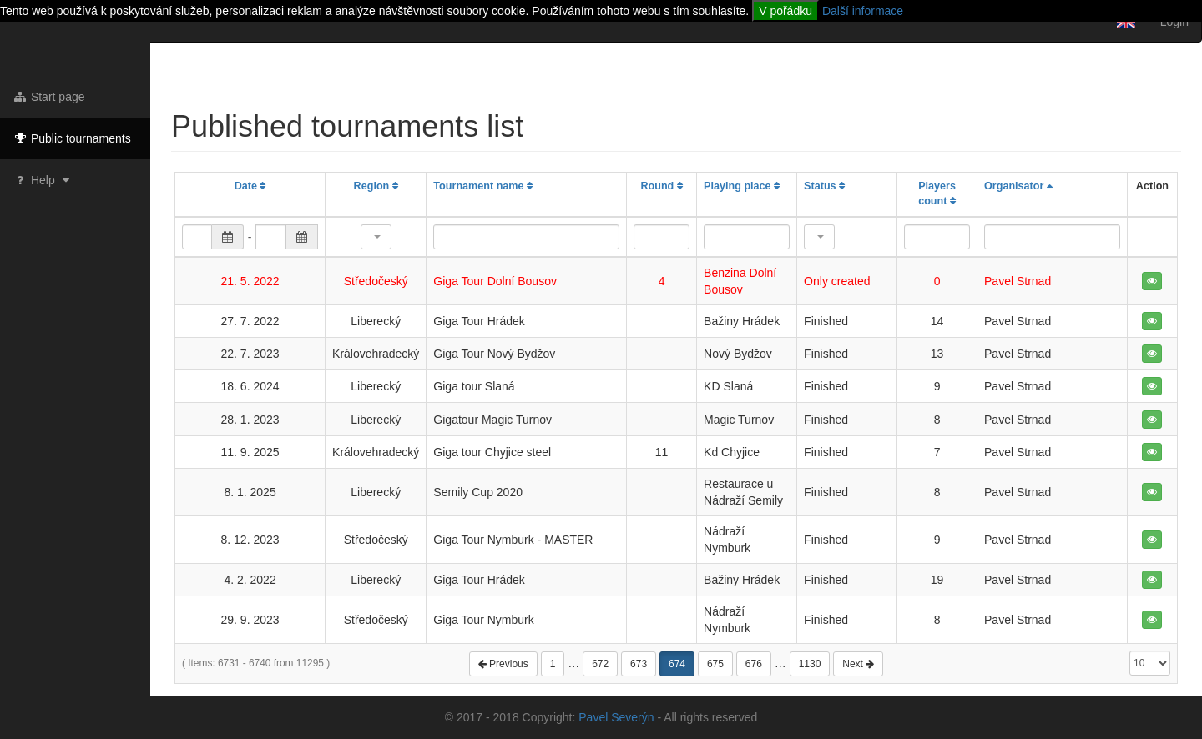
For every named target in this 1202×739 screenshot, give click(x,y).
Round (661, 186)
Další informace (862, 11)
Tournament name (483, 186)
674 (677, 664)
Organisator (1018, 186)
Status (824, 186)
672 (600, 664)
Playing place (742, 186)
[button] (376, 236)
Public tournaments (72, 138)
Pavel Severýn (616, 717)
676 (753, 664)
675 (715, 664)
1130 (810, 664)
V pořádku (785, 11)
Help (43, 180)
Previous (503, 664)
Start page (49, 96)
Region (376, 186)
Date (250, 186)
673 (638, 664)
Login (1174, 21)
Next (858, 664)
